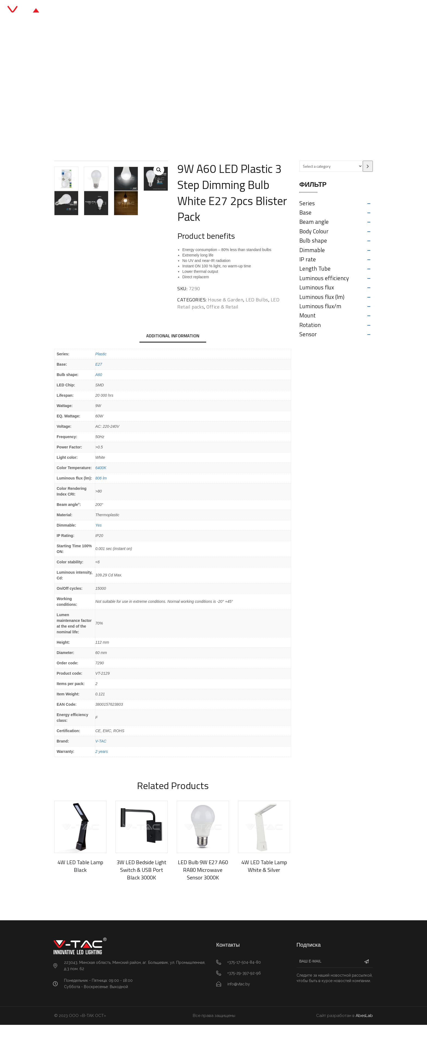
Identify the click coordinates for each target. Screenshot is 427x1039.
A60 (98, 389)
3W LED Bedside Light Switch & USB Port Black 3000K (141, 884)
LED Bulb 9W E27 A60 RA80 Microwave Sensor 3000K (203, 884)
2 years (101, 765)
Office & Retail (142, 91)
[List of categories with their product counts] (331, 166)
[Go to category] (368, 166)
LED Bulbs (257, 299)
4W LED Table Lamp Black (80, 880)
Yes (98, 539)
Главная (149, 11)
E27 (98, 378)
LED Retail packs (179, 91)
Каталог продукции (190, 11)
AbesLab (364, 1029)
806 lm (101, 492)
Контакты (275, 11)
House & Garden (225, 299)
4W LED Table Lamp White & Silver (264, 880)
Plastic (100, 368)
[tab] (172, 350)
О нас (248, 11)
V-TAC (100, 755)
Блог (227, 11)
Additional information (172, 350)
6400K (100, 482)
